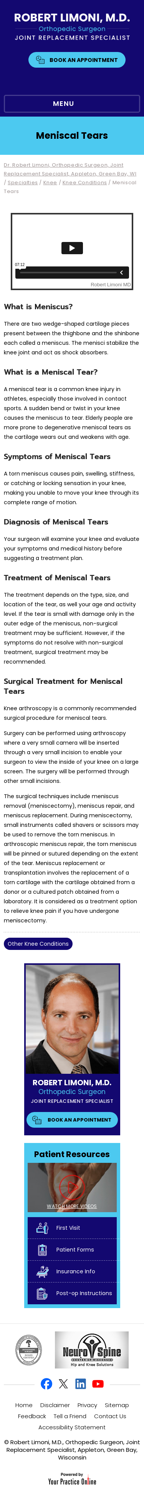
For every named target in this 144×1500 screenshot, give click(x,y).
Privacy (87, 1405)
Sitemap (117, 1405)
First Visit (68, 1228)
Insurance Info (75, 1271)
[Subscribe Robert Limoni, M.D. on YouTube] (97, 1384)
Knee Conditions (85, 182)
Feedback (32, 1416)
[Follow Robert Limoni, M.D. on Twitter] (64, 1384)
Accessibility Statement (72, 1427)
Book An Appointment (84, 60)
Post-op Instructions (84, 1293)
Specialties (23, 182)
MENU (70, 104)
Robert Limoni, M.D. (72, 1082)
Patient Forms (75, 1249)
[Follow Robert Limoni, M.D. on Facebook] (47, 1384)
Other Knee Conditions (38, 944)
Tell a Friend (70, 1416)
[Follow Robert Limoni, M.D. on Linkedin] (80, 1384)
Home (24, 1405)
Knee (50, 182)
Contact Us (110, 1416)
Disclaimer (55, 1405)
